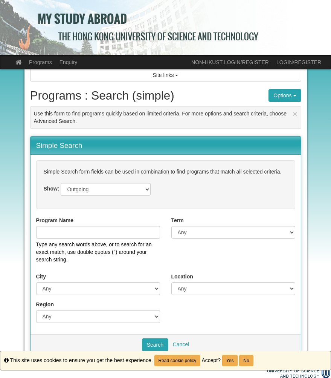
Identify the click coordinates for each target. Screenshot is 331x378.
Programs (40, 62)
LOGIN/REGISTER (298, 62)
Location (182, 277)
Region (45, 304)
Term (177, 220)
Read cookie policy (178, 360)
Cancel (181, 344)
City (41, 277)
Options (284, 95)
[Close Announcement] (295, 114)
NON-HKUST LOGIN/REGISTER (230, 62)
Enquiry (68, 62)
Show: (51, 189)
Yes (230, 360)
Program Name (55, 220)
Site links (165, 75)
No (246, 360)
